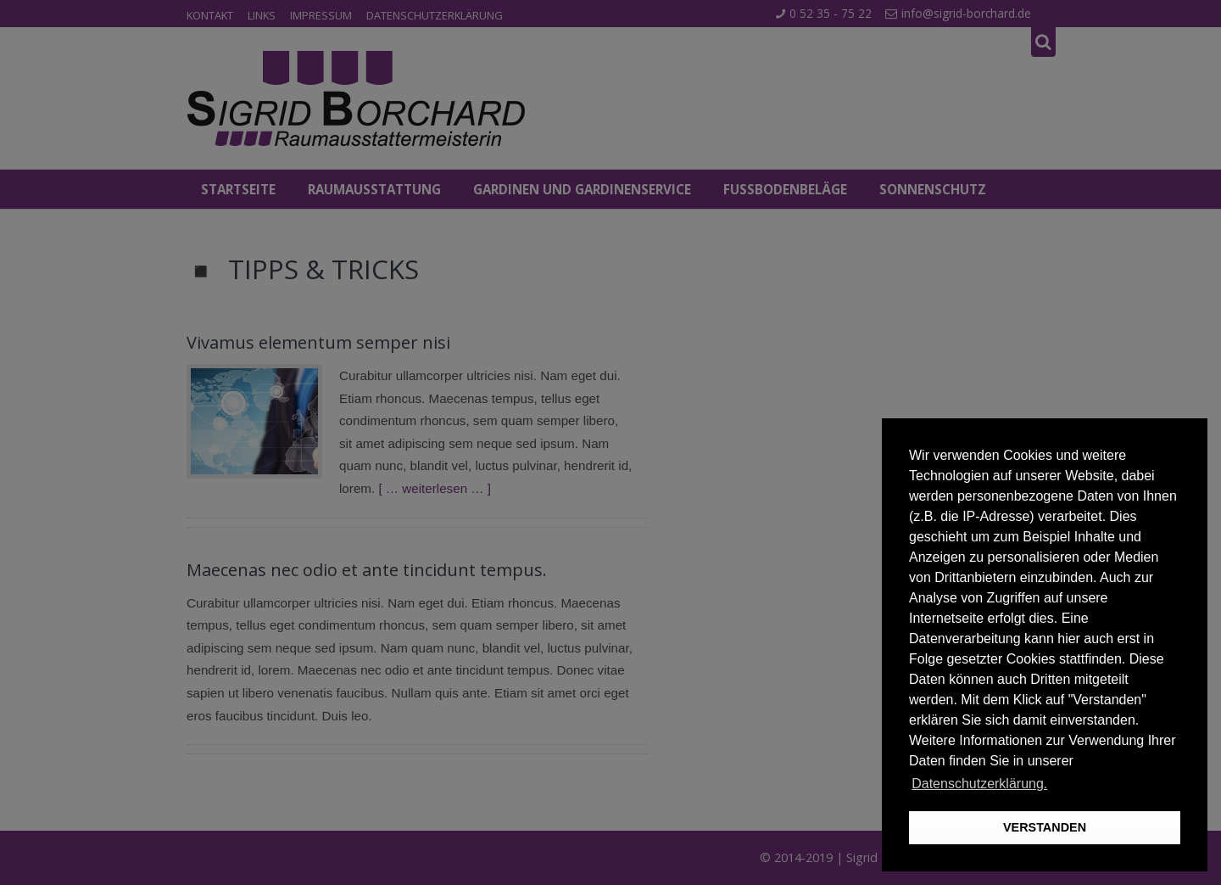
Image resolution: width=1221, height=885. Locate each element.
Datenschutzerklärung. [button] (979, 783)
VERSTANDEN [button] (1044, 827)
